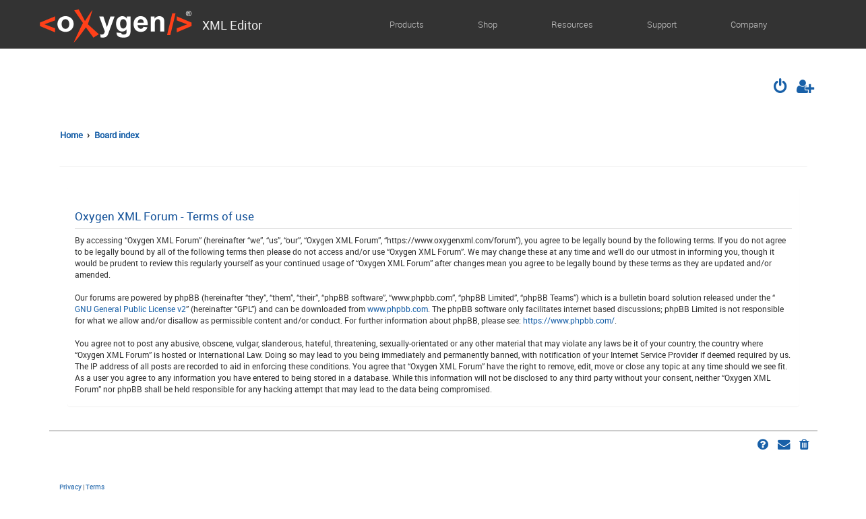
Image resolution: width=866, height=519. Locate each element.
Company (749, 24)
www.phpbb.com (397, 308)
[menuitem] (781, 87)
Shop (487, 24)
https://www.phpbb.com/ (569, 320)
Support (662, 24)
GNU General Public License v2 (130, 308)
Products (407, 24)
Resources (572, 24)
